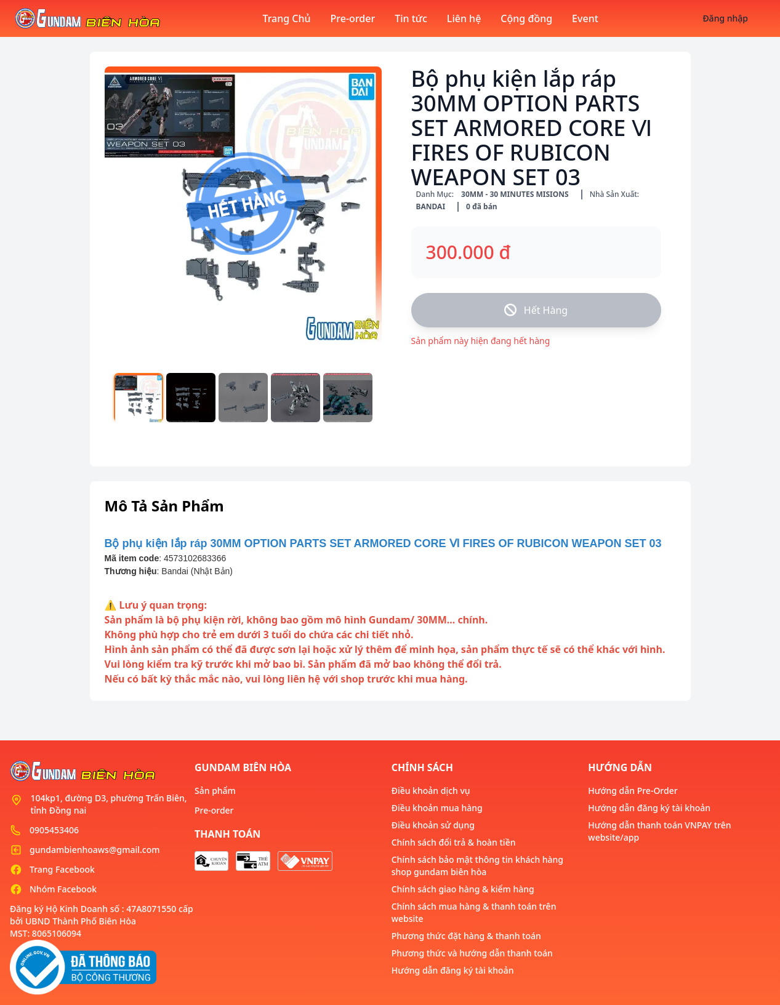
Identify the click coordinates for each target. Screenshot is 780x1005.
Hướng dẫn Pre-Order (632, 790)
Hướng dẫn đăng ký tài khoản (453, 970)
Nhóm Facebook (63, 889)
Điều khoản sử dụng (433, 825)
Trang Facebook (62, 869)
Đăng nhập (725, 18)
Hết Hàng (536, 310)
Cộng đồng (526, 18)
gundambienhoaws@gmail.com (94, 849)
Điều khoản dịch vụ (431, 790)
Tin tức (411, 18)
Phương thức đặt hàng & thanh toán (466, 936)
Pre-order (353, 18)
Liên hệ (464, 18)
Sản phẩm (215, 790)
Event (585, 18)
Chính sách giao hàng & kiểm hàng (463, 889)
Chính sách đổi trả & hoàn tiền (454, 842)
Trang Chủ (286, 18)
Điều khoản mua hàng (437, 808)
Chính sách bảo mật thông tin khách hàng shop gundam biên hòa (477, 866)
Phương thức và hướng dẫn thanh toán (472, 953)
